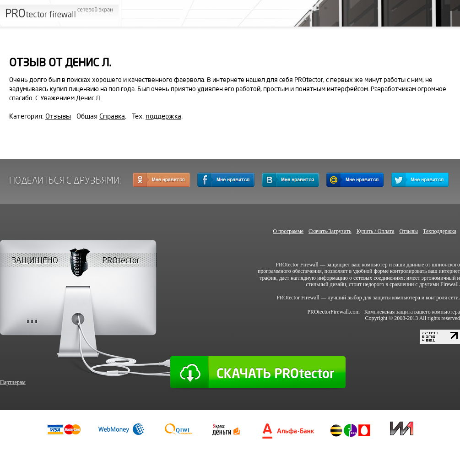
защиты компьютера (396, 297)
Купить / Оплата (376, 231)
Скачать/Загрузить (330, 231)
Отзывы (58, 116)
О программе (288, 231)
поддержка (163, 116)
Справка (112, 116)
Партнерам (13, 382)
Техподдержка (439, 231)
